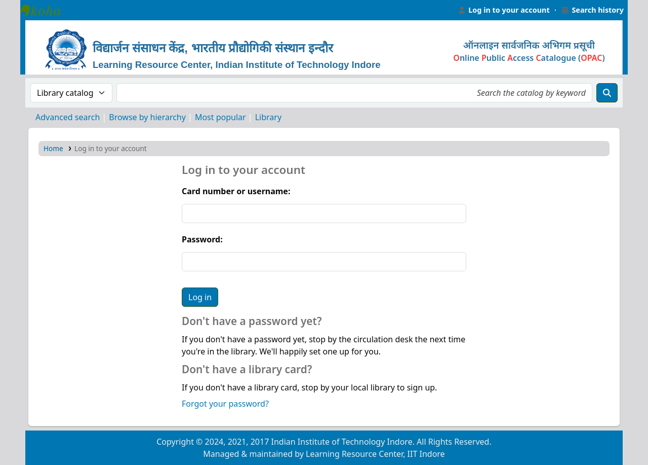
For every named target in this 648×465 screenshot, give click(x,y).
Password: (202, 239)
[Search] (607, 92)
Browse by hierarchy (147, 117)
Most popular (220, 117)
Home (53, 148)
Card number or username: (236, 191)
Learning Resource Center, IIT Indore (45, 10)
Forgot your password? (225, 403)
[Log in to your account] (504, 10)
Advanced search (67, 117)
